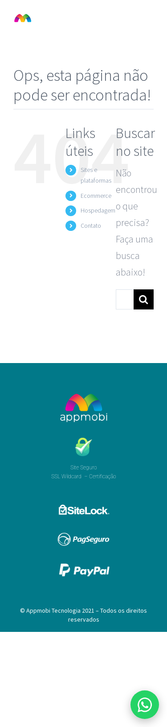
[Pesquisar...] (125, 299)
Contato (91, 225)
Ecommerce (96, 196)
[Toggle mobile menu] (149, 18)
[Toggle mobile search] (130, 18)
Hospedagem (98, 210)
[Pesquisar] (144, 299)
